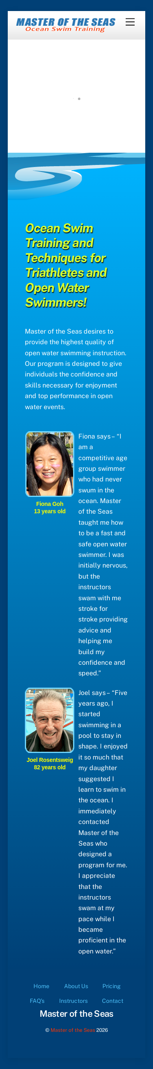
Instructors (73, 1001)
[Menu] (130, 22)
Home (41, 986)
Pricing (111, 986)
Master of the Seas (73, 1030)
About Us (76, 986)
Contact (112, 1001)
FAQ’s (37, 1001)
